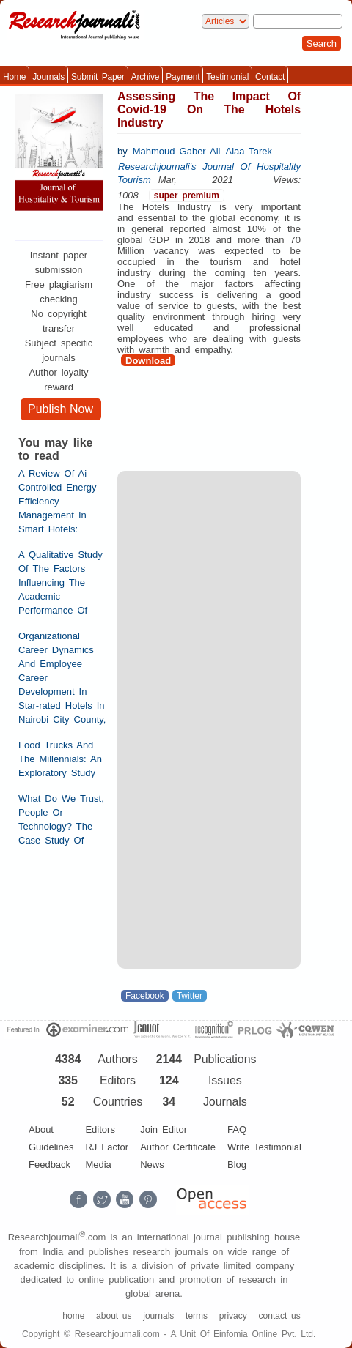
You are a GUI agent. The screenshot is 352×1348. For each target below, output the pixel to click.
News (152, 1164)
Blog (236, 1164)
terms (197, 1316)
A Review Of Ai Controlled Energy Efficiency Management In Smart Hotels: (57, 501)
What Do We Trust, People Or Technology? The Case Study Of (61, 819)
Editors (99, 1129)
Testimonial (227, 77)
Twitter (189, 996)
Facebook (144, 996)
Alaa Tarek (248, 151)
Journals (48, 77)
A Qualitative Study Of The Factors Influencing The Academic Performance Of (60, 582)
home (73, 1316)
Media (98, 1164)
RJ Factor (106, 1147)
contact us (280, 1316)
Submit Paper (98, 77)
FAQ (236, 1129)
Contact (270, 77)
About (41, 1129)
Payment (182, 77)
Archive (145, 77)
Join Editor (163, 1129)
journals (158, 1316)
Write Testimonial (264, 1147)
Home (14, 77)
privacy (233, 1316)
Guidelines (51, 1147)
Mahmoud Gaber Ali (177, 151)
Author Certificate (178, 1147)
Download (148, 360)
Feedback (49, 1164)
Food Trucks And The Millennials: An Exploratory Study (60, 759)
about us (113, 1316)
